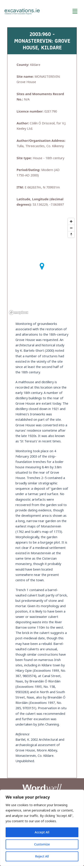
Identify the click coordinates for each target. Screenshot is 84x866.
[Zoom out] (71, 228)
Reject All (42, 856)
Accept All (42, 832)
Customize (42, 844)
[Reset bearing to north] (71, 234)
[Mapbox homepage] (18, 312)
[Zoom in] (71, 221)
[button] (62, 11)
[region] (42, 828)
